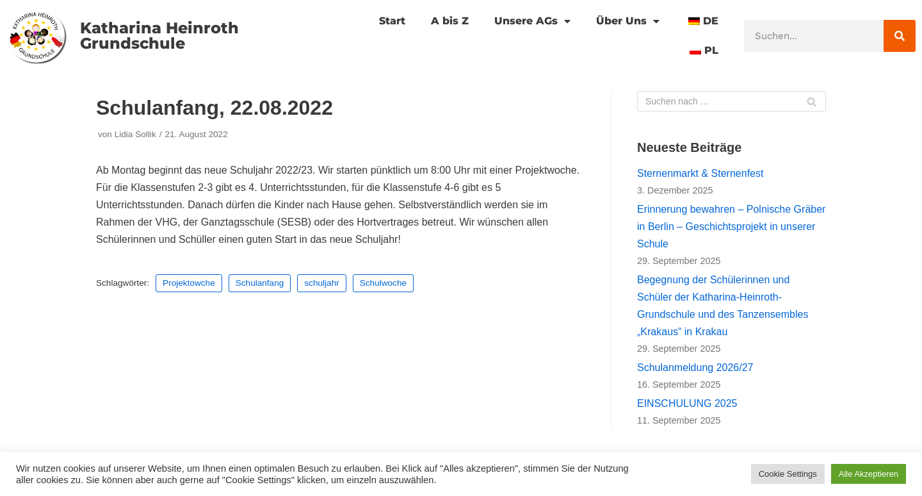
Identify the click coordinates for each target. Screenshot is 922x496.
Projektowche (189, 283)
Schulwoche (383, 283)
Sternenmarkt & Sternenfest (700, 173)
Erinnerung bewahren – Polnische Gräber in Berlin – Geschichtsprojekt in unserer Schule (731, 226)
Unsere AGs (532, 21)
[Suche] (900, 36)
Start (392, 21)
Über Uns (627, 21)
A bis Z (450, 21)
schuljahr (321, 283)
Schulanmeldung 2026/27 (695, 367)
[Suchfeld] (731, 101)
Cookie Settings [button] (788, 474)
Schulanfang (260, 283)
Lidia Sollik (135, 134)
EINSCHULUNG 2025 (687, 403)
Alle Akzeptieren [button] (868, 474)
